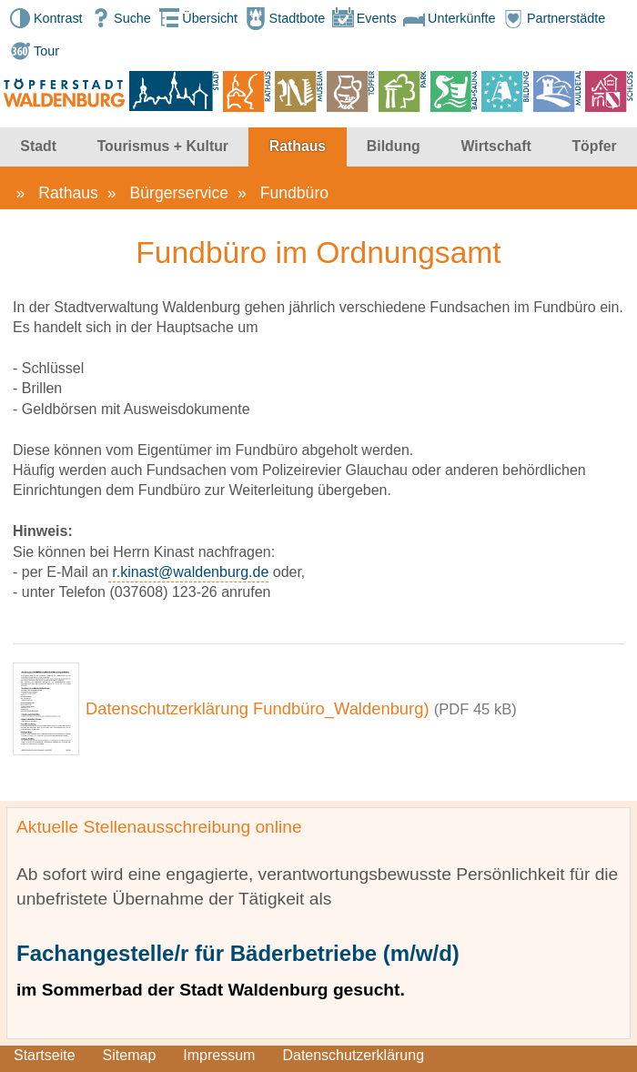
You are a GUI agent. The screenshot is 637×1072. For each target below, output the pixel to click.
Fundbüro (294, 193)
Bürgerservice (179, 193)
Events (363, 18)
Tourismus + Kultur (162, 146)
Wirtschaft (495, 146)
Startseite (45, 1055)
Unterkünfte (447, 18)
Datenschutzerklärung (353, 1055)
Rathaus (297, 146)
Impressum (219, 1055)
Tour (32, 51)
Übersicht (196, 18)
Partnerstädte (552, 18)
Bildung (393, 146)
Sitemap (130, 1055)
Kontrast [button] (44, 18)
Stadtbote (284, 18)
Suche (118, 18)
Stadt (38, 146)
